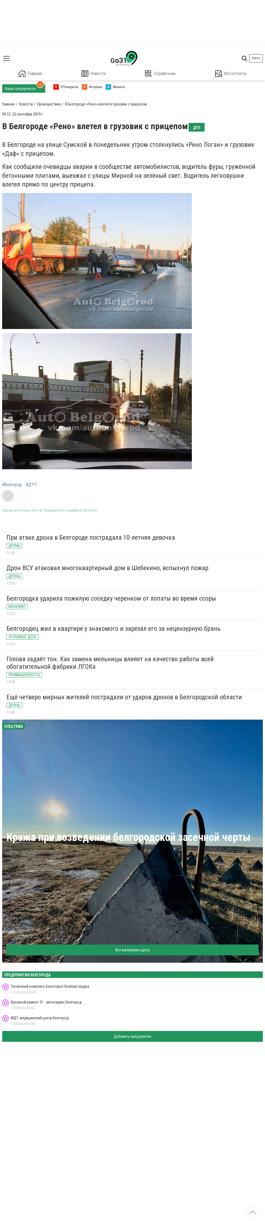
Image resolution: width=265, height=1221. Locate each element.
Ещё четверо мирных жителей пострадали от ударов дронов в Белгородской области (124, 697)
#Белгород (12, 484)
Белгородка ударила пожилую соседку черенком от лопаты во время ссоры (111, 598)
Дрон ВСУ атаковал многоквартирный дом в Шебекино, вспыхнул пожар (107, 568)
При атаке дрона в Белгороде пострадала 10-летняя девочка (91, 537)
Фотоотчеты (230, 73)
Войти (256, 58)
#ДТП (31, 484)
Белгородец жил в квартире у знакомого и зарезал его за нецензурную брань (114, 628)
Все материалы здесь (132, 950)
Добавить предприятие (132, 1036)
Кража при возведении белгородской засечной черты (129, 837)
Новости (94, 73)
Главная (30, 73)
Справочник (160, 73)
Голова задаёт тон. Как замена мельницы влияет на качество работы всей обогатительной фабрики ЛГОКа (110, 662)
